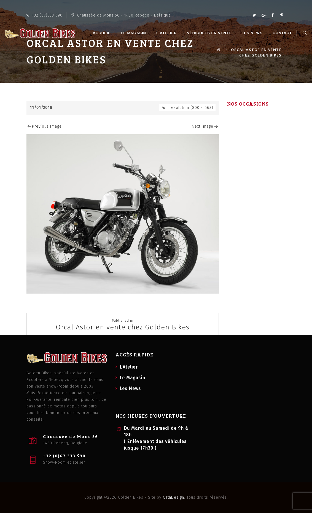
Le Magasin (134, 33)
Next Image (205, 126)
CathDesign (173, 497)
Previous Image (44, 126)
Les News (252, 33)
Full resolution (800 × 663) (187, 107)
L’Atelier (167, 33)
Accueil (102, 33)
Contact (283, 33)
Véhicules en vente (210, 33)
